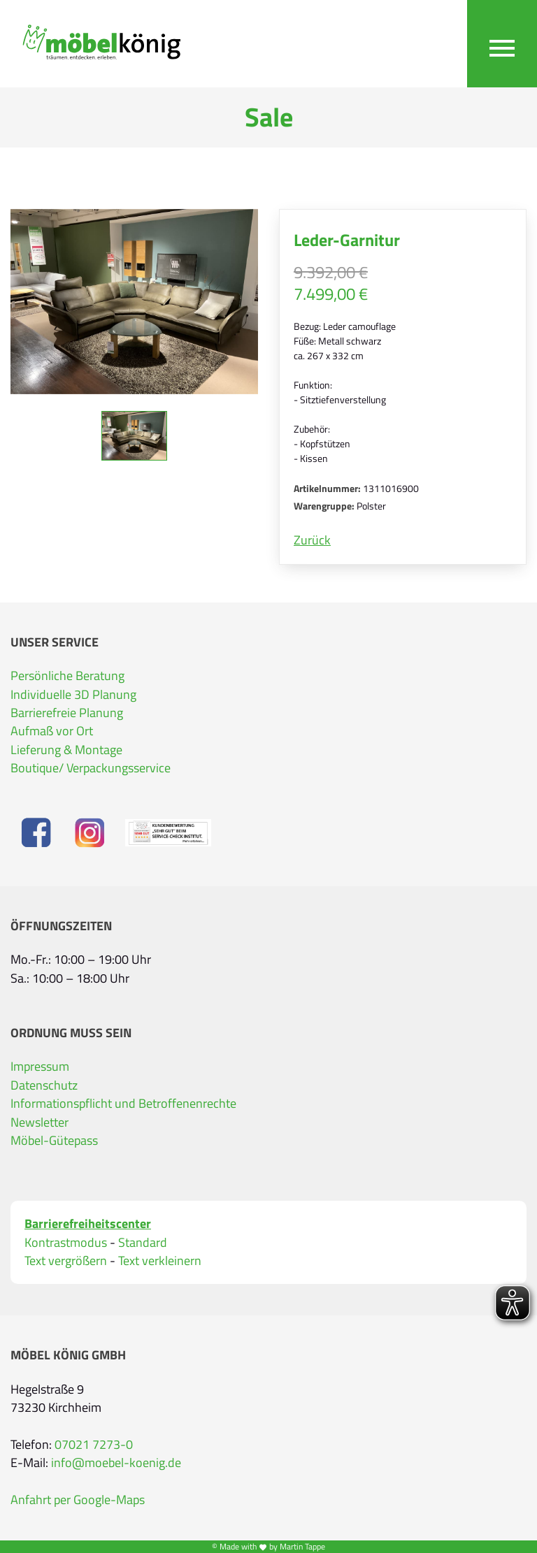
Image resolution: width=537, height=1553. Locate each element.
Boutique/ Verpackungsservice (90, 768)
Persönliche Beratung (67, 676)
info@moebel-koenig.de (116, 1463)
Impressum (39, 1066)
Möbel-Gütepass (54, 1141)
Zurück (312, 540)
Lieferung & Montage (66, 750)
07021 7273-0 (94, 1445)
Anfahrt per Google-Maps (77, 1500)
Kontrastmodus (65, 1243)
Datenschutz (44, 1085)
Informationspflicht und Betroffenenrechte (123, 1104)
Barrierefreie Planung (66, 713)
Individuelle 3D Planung (73, 695)
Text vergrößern (65, 1261)
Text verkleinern (159, 1261)
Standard (142, 1243)
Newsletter (39, 1122)
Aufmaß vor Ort (51, 731)
